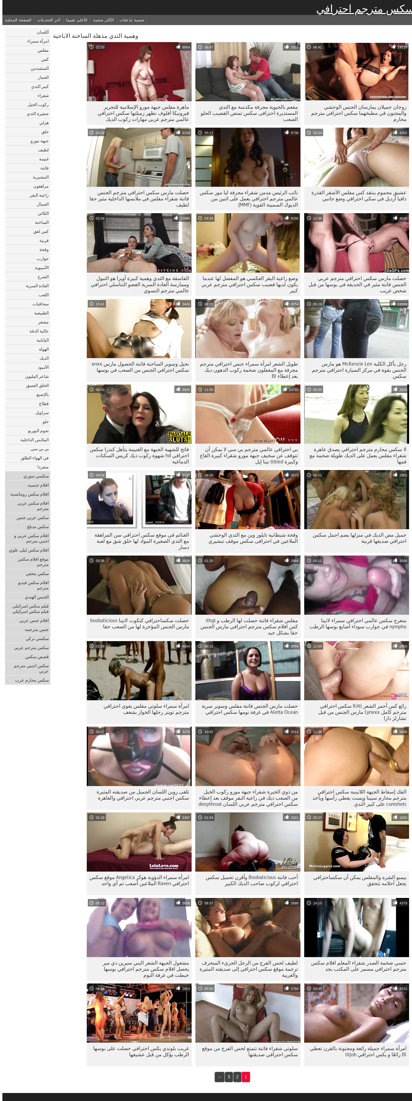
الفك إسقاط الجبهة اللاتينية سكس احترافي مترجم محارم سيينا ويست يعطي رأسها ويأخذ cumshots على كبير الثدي (357, 797)
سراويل (39, 412)
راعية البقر (36, 195)
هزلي (41, 122)
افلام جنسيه (35, 485)
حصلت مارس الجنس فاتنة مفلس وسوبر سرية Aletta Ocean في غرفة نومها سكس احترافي (247, 709)
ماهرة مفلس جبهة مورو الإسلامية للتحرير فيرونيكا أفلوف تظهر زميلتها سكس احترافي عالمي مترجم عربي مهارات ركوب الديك (141, 113)
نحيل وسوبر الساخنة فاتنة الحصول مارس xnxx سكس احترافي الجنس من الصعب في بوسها (138, 367)
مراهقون (38, 186)
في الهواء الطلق (32, 457)
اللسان (40, 32)
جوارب (40, 258)
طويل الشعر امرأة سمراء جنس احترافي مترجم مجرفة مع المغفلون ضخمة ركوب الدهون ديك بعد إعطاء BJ (246, 370)
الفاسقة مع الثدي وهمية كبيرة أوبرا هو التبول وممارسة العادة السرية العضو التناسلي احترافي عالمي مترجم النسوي (137, 284)
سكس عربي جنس (30, 517)
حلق (42, 131)
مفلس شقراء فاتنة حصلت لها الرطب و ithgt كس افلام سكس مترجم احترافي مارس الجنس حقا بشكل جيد (246, 626)
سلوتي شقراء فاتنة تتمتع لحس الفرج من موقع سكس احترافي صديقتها (247, 1051)
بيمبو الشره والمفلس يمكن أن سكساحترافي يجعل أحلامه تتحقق (357, 880)
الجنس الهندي (34, 597)
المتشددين (37, 68)
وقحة (41, 249)
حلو (43, 421)
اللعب (41, 294)
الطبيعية (39, 312)
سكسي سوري (33, 476)
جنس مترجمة (34, 629)
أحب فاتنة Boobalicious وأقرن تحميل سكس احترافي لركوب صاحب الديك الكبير (249, 880)
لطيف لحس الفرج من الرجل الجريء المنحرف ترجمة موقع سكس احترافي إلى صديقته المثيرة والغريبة (246, 969)
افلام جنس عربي (31, 620)
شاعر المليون (34, 376)
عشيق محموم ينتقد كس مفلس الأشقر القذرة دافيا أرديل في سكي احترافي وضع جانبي (356, 195)
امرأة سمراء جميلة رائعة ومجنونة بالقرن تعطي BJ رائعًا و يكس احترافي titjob (355, 1051)
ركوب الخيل (35, 104)
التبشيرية (38, 177)
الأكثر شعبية (101, 20)
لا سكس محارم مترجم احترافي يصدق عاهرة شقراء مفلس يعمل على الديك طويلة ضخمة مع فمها (355, 455)
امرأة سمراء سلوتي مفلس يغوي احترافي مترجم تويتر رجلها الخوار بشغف (144, 709)
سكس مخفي (34, 573)
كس (42, 59)
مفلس (40, 50)
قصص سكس (34, 656)
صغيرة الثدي (35, 113)
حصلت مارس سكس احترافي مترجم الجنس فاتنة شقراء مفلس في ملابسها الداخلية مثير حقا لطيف (137, 198)
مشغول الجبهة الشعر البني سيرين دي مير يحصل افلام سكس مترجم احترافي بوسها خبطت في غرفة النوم (143, 969)
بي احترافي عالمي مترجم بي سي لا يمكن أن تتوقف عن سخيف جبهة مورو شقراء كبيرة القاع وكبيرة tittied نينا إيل (246, 455)
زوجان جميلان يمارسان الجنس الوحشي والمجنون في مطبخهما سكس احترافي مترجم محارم (356, 113)
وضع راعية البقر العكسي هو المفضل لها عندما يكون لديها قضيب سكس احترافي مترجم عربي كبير (247, 284)
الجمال (40, 204)
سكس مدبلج (35, 526)
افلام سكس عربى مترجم (30, 505)
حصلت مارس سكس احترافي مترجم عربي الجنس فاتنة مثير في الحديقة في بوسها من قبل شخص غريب (355, 284)
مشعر (41, 322)
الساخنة (39, 222)
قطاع (41, 403)
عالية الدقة (36, 331)
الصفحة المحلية (16, 20)
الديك (41, 358)
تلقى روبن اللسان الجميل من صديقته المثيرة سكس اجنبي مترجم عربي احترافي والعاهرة (140, 794)
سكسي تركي (34, 638)
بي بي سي (37, 448)
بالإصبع (40, 394)
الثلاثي (40, 213)
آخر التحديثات (46, 20)
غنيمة (41, 158)
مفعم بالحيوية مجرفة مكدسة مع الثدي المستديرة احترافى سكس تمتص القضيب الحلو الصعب (246, 113)
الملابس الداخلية (32, 439)
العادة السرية (34, 285)
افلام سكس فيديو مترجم (31, 585)
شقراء (40, 95)
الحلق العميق (35, 385)
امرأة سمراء (35, 41)
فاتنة (42, 168)
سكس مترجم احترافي (363, 9)
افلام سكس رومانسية (27, 494)
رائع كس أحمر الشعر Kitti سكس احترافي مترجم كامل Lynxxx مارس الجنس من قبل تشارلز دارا (360, 712)
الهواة (41, 349)
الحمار (40, 77)
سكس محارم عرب (29, 680)
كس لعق (38, 231)
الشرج (40, 276)
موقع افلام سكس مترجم (30, 561)
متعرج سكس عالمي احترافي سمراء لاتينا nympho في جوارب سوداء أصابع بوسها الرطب (355, 623)
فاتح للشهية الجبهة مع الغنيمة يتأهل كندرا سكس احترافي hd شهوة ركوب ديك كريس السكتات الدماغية (137, 455)
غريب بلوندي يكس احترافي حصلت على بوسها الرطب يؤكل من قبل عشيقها (139, 1051)
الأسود (40, 367)
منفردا (40, 466)
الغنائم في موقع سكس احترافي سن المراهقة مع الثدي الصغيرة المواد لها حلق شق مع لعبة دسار (139, 541)
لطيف (41, 149)
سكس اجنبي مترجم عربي (28, 668)
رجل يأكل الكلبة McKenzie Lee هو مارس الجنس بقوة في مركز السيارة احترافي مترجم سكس (357, 370)
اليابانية (40, 340)
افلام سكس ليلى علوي (26, 550)
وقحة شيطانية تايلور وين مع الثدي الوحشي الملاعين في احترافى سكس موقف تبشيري (250, 538)
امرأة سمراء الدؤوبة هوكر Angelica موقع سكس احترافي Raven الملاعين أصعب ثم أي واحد (137, 880)
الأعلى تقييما (74, 20)
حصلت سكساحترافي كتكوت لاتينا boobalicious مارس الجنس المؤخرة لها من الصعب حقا (137, 623)
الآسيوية (39, 267)
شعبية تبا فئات (129, 20)
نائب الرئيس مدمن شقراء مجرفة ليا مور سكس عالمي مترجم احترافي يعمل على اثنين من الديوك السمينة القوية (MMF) (246, 198)
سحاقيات (38, 303)
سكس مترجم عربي (29, 647)
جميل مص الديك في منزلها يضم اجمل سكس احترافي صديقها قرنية (357, 538)
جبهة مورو (37, 140)
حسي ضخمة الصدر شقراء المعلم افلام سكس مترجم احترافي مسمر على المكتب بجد (356, 966)
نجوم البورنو (36, 430)
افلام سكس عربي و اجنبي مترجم (29, 538)
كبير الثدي (37, 86)
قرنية (41, 240)
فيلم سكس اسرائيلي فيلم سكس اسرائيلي (28, 608)
